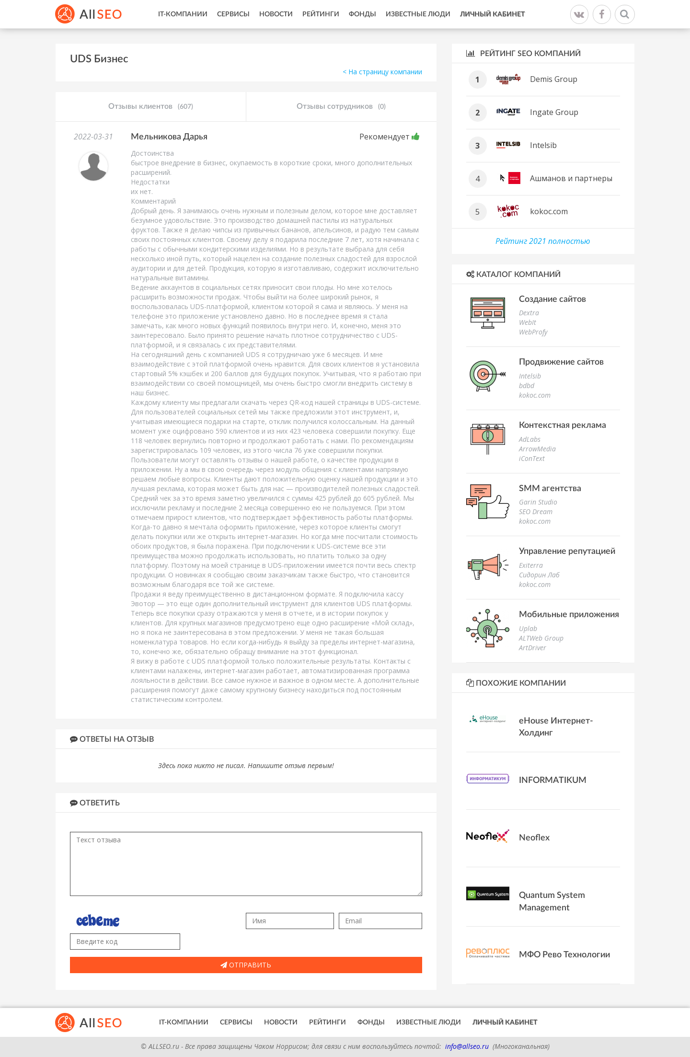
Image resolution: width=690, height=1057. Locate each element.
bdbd (526, 385)
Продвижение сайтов (561, 362)
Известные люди (418, 14)
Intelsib (543, 145)
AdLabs (529, 439)
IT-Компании (182, 14)
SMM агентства (550, 488)
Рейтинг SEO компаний (523, 53)
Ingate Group (554, 112)
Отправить (245, 964)
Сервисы (233, 14)
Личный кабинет (492, 14)
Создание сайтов (552, 299)
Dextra (529, 312)
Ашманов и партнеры (571, 178)
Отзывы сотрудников (341, 106)
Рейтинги (320, 14)
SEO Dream (535, 511)
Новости (276, 14)
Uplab (528, 628)
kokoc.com (549, 211)
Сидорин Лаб (539, 574)
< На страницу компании (382, 71)
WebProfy (533, 331)
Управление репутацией (567, 551)
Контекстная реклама (562, 425)
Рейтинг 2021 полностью (542, 241)
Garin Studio (538, 501)
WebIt (527, 322)
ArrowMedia (537, 448)
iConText (532, 458)
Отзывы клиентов (150, 106)
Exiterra (531, 565)
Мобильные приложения (569, 614)
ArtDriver (532, 647)
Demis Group (553, 79)
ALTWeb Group (541, 638)
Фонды (362, 14)
